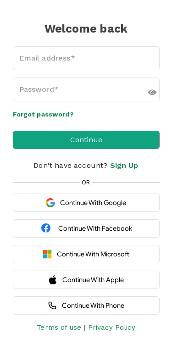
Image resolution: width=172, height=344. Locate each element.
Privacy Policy (111, 327)
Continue (86, 139)
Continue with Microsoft (86, 254)
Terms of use (59, 327)
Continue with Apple (86, 280)
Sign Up (124, 165)
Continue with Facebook (86, 228)
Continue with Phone (86, 305)
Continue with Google (86, 203)
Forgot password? (43, 114)
